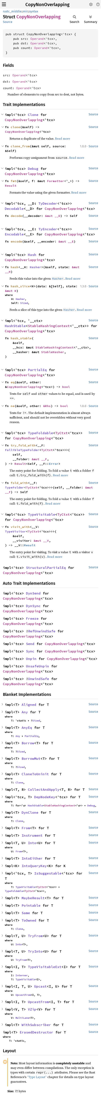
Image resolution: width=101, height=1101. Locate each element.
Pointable (31, 905)
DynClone (30, 812)
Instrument (32, 835)
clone (15, 127)
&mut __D (52, 216)
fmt (13, 181)
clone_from (20, 146)
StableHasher (52, 352)
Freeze (32, 618)
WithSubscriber (36, 1025)
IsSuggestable (47, 873)
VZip (32, 1009)
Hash (32, 254)
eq (13, 382)
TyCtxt (61, 433)
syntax (33, 11)
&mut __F (39, 459)
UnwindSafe (38, 679)
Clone (33, 114)
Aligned (29, 704)
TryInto (35, 951)
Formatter (55, 181)
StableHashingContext (49, 326)
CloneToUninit (35, 774)
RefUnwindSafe (41, 631)
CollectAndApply (43, 789)
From (26, 828)
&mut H (10, 291)
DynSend (33, 593)
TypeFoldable (40, 433)
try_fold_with (23, 445)
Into (32, 843)
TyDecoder (47, 203)
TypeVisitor (15, 531)
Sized (24, 303)
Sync (30, 651)
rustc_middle (12, 11)
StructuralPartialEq (46, 567)
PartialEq (37, 370)
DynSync (33, 606)
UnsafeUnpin (37, 666)
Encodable (14, 234)
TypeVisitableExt (44, 967)
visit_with (20, 527)
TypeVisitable (41, 514)
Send (30, 644)
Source (7, 22)
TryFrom (35, 936)
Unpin (31, 658)
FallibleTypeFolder (22, 450)
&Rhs (47, 406)
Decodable (14, 208)
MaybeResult (33, 898)
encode (16, 241)
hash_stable (21, 338)
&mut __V (41, 540)
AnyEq (27, 727)
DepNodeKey (44, 797)
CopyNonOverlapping (47, 4)
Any (25, 712)
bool (66, 387)
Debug (33, 168)
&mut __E (66, 241)
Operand (37, 39)
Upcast (40, 986)
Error (53, 464)
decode (16, 216)
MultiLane (22, 1018)
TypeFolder (14, 487)
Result (10, 185)
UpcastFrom (23, 995)
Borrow (28, 743)
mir (25, 11)
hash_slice (20, 286)
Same (26, 913)
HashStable (15, 326)
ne (13, 406)
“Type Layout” (37, 1077)
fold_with (19, 483)
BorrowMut (31, 758)
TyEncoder (47, 229)
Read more (62, 138)
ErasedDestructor (36, 1032)
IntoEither (32, 858)
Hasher (35, 267)
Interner (21, 975)
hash (14, 267)
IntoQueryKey (34, 866)
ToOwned (29, 920)
